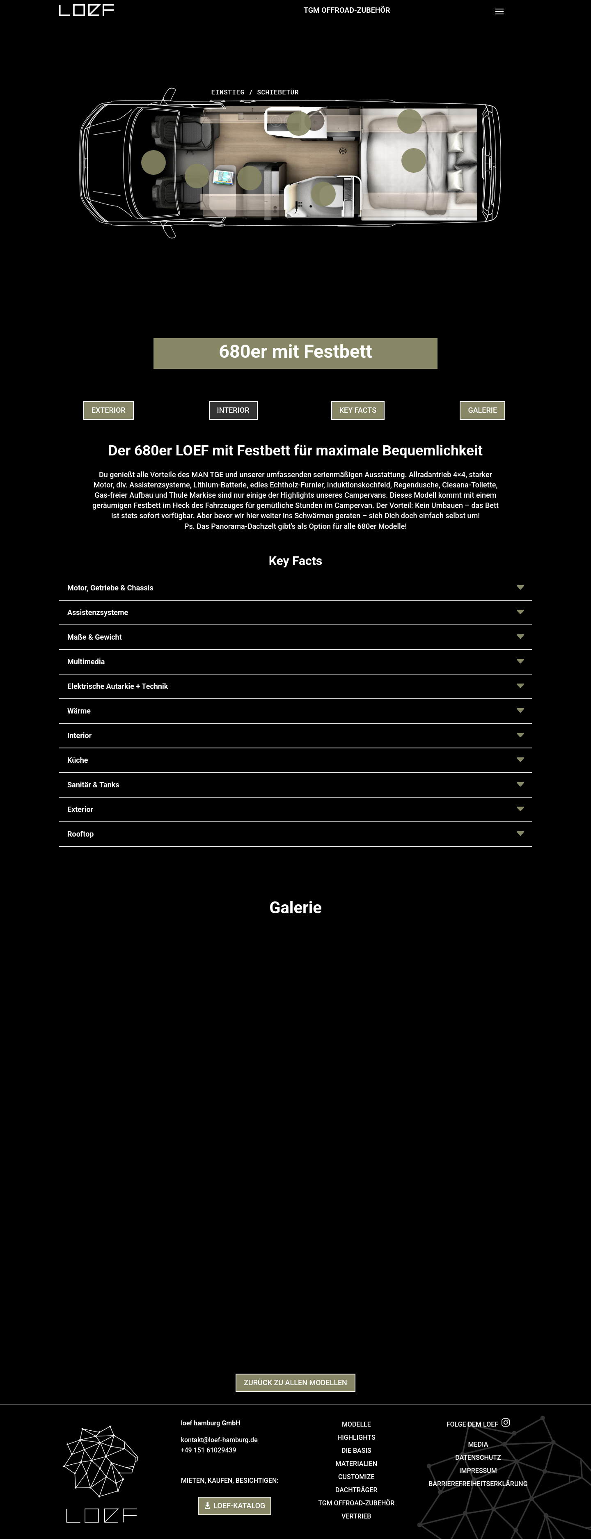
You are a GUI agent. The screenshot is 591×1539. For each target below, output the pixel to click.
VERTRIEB (356, 1516)
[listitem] (153, 162)
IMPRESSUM (478, 1471)
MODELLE (356, 1424)
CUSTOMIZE (356, 1477)
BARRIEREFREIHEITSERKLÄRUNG (477, 1484)
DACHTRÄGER (356, 1490)
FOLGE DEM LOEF (478, 1424)
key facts (357, 410)
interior (233, 410)
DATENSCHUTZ (478, 1457)
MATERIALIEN (356, 1464)
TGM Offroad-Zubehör (347, 10)
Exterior (109, 410)
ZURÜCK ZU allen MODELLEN (295, 1382)
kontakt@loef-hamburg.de (219, 1440)
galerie (482, 410)
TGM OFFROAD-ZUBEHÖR (356, 1503)
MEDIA (478, 1444)
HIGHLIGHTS (356, 1437)
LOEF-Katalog (239, 1505)
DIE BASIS (356, 1450)
